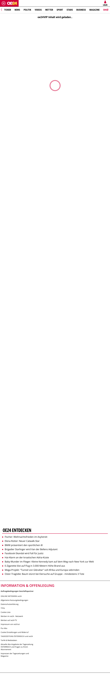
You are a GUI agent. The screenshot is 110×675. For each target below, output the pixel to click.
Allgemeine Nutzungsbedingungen (14, 600)
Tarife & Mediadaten (9, 640)
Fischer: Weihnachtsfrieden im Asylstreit (24, 536)
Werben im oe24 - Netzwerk (12, 616)
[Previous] (2, 9)
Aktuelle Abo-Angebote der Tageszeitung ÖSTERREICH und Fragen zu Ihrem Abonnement (17, 647)
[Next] (107, 9)
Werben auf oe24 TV (9, 620)
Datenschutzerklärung (9, 604)
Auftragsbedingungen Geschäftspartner (17, 591)
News (17, 9)
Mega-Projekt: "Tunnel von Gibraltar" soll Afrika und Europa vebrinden (40, 569)
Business (81, 9)
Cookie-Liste (5, 612)
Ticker (7, 9)
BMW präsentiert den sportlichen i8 (22, 545)
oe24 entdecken (17, 530)
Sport (60, 9)
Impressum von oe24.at (10, 624)
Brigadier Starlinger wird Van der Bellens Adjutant (30, 549)
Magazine (94, 9)
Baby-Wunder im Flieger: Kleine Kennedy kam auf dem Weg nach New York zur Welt (48, 561)
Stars (70, 9)
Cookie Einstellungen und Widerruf (15, 632)
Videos (38, 9)
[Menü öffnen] (3, 3)
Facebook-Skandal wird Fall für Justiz (22, 553)
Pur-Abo (4, 628)
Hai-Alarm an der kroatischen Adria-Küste (25, 557)
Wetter (49, 9)
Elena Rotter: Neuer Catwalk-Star (21, 541)
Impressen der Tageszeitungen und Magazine (15, 654)
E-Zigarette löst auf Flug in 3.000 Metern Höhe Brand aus (33, 565)
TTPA (3, 608)
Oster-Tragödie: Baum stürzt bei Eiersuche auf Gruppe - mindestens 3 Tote (43, 573)
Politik (27, 9)
